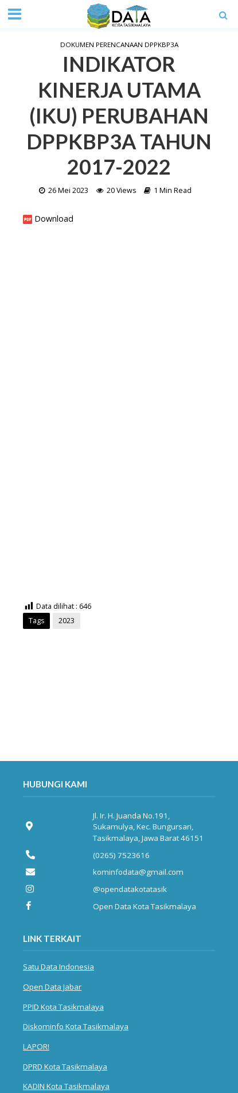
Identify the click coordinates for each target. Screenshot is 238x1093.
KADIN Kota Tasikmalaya (66, 1086)
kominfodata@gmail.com (138, 872)
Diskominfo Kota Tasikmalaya (75, 1026)
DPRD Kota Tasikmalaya (65, 1066)
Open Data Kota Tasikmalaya (144, 906)
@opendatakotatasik (130, 889)
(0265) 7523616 (121, 855)
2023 (66, 620)
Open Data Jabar (52, 987)
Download (53, 218)
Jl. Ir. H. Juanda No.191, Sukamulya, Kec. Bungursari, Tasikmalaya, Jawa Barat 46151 (148, 826)
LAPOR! (36, 1046)
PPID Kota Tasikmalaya (63, 1007)
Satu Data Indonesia (58, 966)
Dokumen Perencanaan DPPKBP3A (119, 44)
